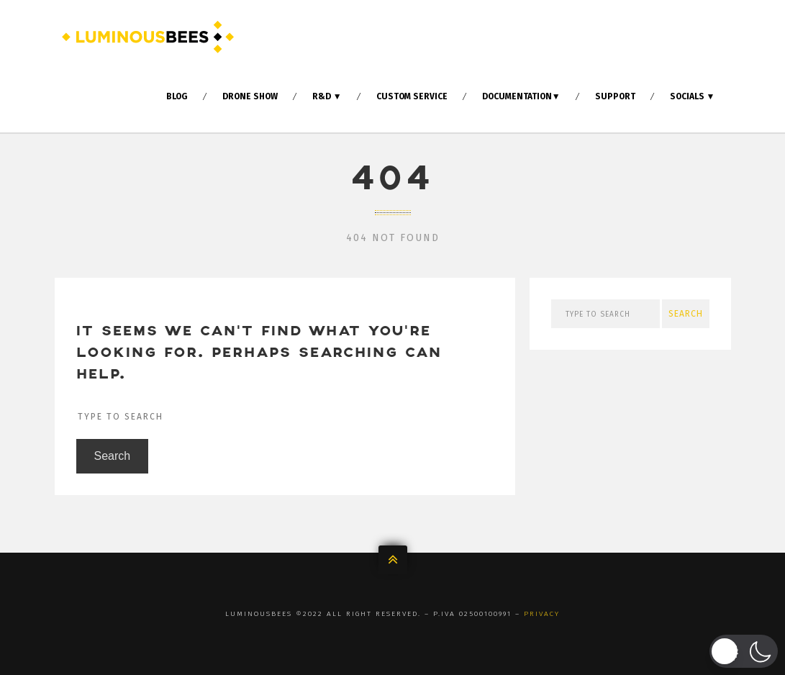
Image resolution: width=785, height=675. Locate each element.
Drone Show (250, 96)
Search (112, 459)
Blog (177, 96)
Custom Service (412, 96)
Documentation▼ (521, 96)
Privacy (542, 614)
